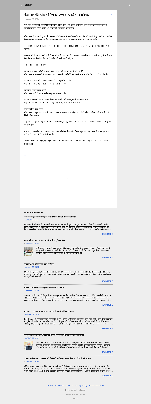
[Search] (129, 5)
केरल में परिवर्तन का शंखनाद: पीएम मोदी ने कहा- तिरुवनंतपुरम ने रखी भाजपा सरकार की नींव (54, 335)
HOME (50, 385)
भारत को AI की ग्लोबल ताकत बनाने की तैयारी (38, 264)
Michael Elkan (81, 394)
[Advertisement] (124, 39)
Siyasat (28, 4)
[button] (111, 14)
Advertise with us (96, 385)
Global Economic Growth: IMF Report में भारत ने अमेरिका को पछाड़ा (49, 311)
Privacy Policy (81, 385)
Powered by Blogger (75, 390)
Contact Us (68, 385)
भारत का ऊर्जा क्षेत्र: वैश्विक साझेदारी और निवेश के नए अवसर (44, 288)
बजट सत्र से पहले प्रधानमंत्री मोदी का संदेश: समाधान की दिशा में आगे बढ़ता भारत (50, 217)
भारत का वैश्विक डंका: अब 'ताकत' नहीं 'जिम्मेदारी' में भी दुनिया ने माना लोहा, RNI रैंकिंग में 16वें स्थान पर (57, 358)
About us (58, 385)
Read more (107, 234)
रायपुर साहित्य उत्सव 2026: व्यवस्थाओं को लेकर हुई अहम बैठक (44, 240)
